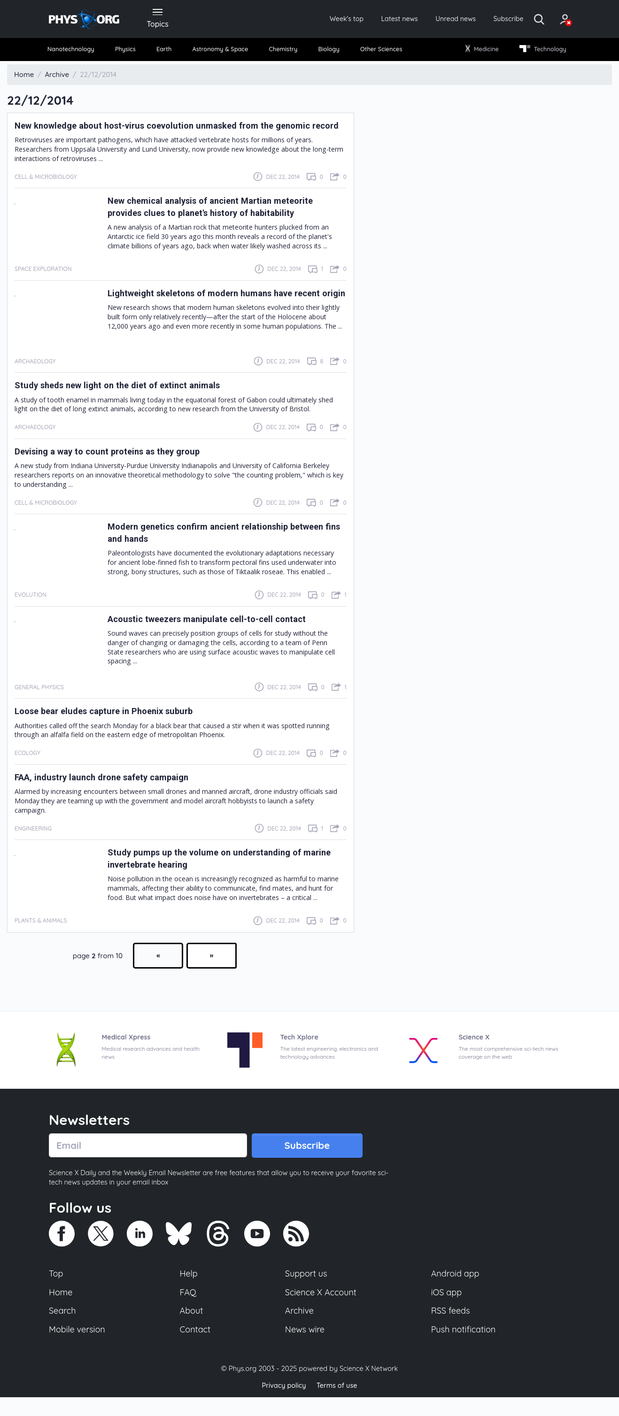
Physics (129, 51)
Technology (539, 51)
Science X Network (368, 1387)
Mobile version (78, 1348)
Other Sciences (379, 51)
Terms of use (338, 1404)
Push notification (464, 1348)
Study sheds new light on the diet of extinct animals (127, 400)
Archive (299, 1328)
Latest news (371, 19)
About (192, 1328)
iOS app (447, 1309)
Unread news (433, 19)
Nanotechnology (75, 51)
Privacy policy (283, 1404)
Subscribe (490, 19)
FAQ (188, 1309)
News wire (304, 1348)
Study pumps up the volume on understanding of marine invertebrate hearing (215, 873)
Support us (306, 1289)
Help (189, 1289)
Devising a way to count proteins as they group (117, 466)
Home (61, 1309)
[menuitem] (76, 52)
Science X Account (321, 1309)
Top (56, 1289)
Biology (328, 51)
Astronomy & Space (220, 51)
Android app (456, 1289)
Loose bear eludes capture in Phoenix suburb (113, 726)
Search (63, 1328)
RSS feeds (451, 1328)
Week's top (313, 19)
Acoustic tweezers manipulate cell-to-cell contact (217, 633)
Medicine (480, 51)
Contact (196, 1348)
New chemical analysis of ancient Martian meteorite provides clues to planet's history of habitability (220, 221)
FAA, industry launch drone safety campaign (111, 792)
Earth (165, 51)
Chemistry (284, 51)
